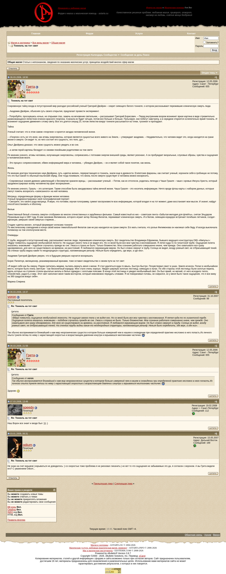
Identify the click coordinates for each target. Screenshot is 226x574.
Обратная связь (193, 535)
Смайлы (12, 509)
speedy (28, 407)
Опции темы (208, 73)
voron (12, 297)
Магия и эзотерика (20, 43)
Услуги (139, 33)
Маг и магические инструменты (98, 550)
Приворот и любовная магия (72, 8)
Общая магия (58, 43)
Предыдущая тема (103, 483)
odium (27, 445)
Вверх (216, 535)
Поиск (146, 55)
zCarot (142, 556)
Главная (35, 33)
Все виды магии (40, 43)
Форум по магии (154, 7)
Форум (89, 33)
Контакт (191, 33)
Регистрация (83, 55)
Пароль (199, 46)
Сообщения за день (131, 55)
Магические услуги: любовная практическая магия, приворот (98, 548)
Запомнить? (210, 42)
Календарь (97, 55)
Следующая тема (123, 483)
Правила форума (16, 520)
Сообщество (112, 55)
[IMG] (10, 512)
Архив (207, 535)
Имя (197, 38)
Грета (30, 87)
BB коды (12, 507)
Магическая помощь (174, 7)
